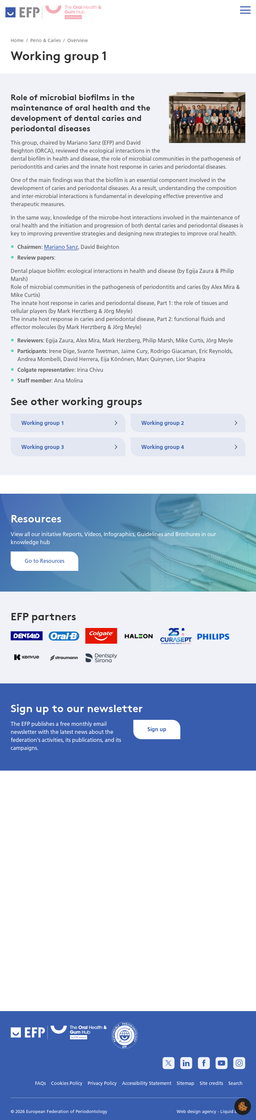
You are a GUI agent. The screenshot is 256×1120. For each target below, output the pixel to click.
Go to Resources (44, 560)
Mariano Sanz (61, 246)
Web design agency (197, 1111)
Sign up (156, 729)
